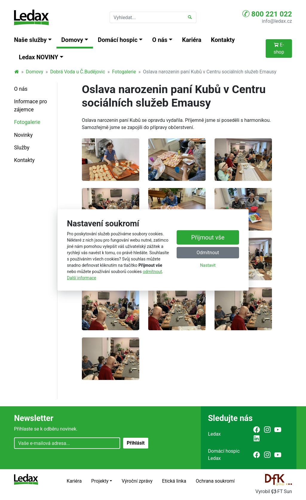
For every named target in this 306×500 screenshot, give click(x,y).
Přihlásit (136, 443)
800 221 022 (267, 14)
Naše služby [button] (30, 39)
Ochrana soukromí (215, 481)
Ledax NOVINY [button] (38, 57)
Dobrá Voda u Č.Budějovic (77, 72)
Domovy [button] (72, 39)
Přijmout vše (207, 237)
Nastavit (208, 265)
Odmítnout (208, 252)
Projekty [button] (99, 481)
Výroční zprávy (137, 481)
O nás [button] (159, 39)
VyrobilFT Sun (273, 491)
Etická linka (174, 481)
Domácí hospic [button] (117, 39)
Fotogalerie (124, 72)
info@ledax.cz (277, 21)
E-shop (278, 48)
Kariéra (191, 39)
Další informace (81, 277)
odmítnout (152, 271)
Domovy (34, 72)
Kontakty (223, 39)
